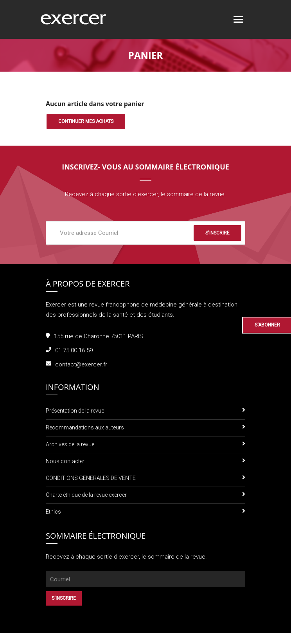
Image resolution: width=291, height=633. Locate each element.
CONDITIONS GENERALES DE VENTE (91, 478)
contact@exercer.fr (81, 364)
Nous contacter (65, 461)
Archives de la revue (70, 444)
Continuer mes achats (85, 121)
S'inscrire (217, 233)
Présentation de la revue (75, 411)
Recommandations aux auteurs (85, 427)
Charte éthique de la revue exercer (86, 495)
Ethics (53, 512)
